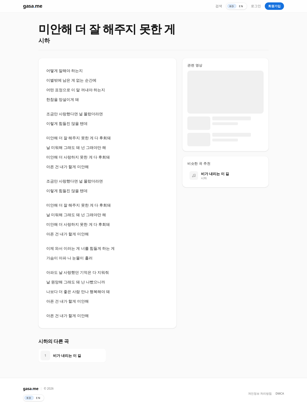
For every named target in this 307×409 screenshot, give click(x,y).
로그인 (256, 6)
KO (232, 6)
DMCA (280, 394)
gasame (32, 6)
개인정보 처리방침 (260, 394)
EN (241, 6)
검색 (218, 6)
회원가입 (274, 6)
